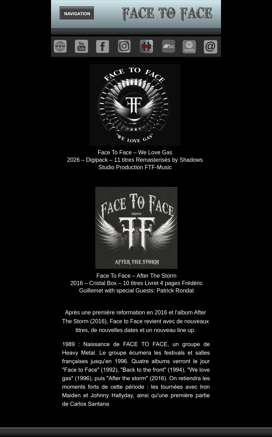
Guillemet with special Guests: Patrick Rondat (136, 291)
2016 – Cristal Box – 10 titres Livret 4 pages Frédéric (137, 283)
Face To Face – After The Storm (136, 276)
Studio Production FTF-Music (135, 167)
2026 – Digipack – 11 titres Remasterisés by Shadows (136, 160)
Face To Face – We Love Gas (135, 152)
